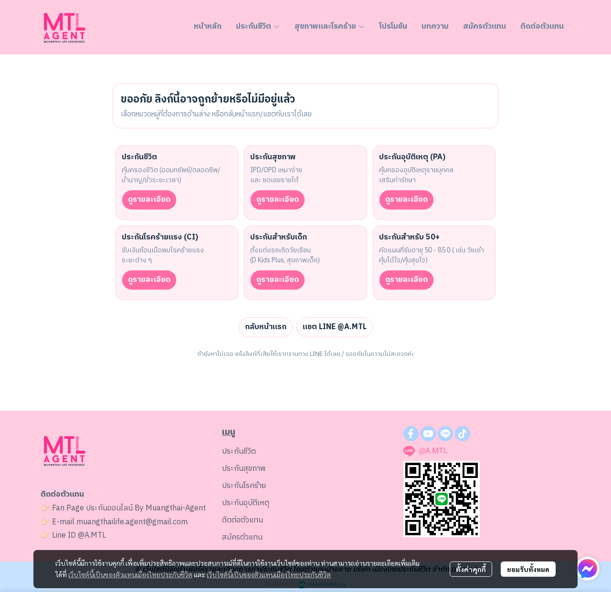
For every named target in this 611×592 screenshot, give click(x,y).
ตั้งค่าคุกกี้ (471, 569)
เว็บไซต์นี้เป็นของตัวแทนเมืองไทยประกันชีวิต (130, 574)
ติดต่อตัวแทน (242, 520)
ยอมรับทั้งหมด (528, 569)
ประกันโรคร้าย (244, 485)
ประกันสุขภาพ (244, 468)
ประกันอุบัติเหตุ (245, 503)
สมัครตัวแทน (242, 537)
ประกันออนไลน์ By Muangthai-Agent (146, 508)
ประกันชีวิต (239, 451)
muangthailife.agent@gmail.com (132, 522)
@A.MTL (92, 535)
